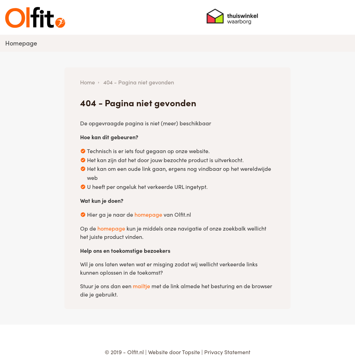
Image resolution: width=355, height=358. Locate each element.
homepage (148, 214)
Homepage (21, 43)
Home (87, 82)
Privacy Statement (227, 352)
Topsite (191, 352)
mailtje (141, 286)
